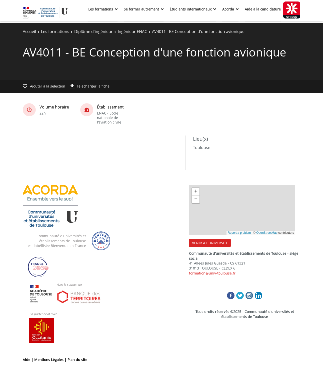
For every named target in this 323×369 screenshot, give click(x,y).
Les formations (100, 9)
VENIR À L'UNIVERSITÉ (210, 242)
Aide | (28, 359)
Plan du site (77, 359)
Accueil (29, 31)
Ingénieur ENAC (132, 31)
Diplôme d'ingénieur (93, 31)
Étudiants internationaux (191, 9)
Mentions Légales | (51, 359)
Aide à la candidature (263, 9)
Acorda (228, 9)
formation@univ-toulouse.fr (212, 273)
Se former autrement (141, 9)
